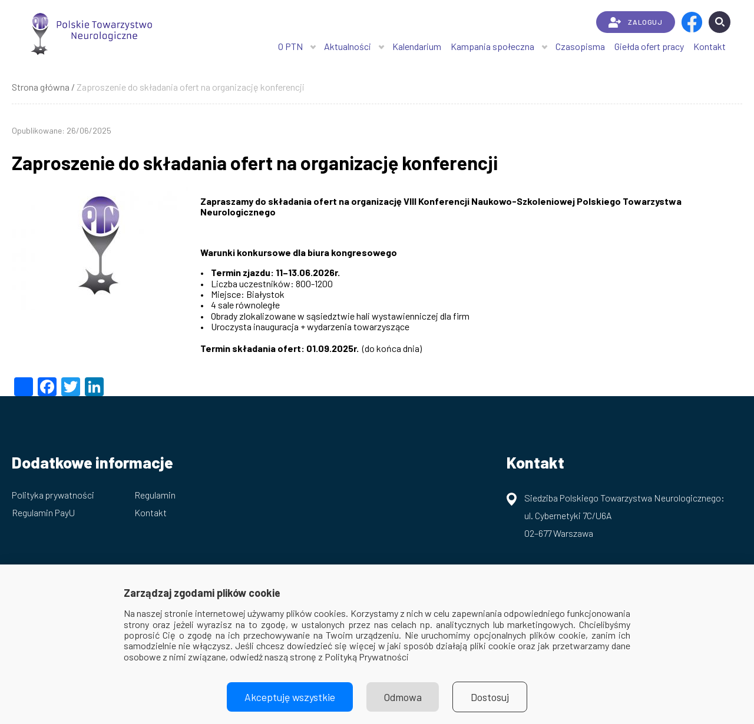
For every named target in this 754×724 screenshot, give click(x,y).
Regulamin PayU (43, 512)
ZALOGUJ (635, 22)
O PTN (290, 46)
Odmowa (403, 696)
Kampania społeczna (492, 46)
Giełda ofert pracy (649, 46)
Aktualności (347, 46)
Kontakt (709, 46)
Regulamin (155, 494)
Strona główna (41, 86)
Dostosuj (490, 696)
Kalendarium (416, 46)
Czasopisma (580, 46)
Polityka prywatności (53, 494)
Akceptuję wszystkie (289, 696)
